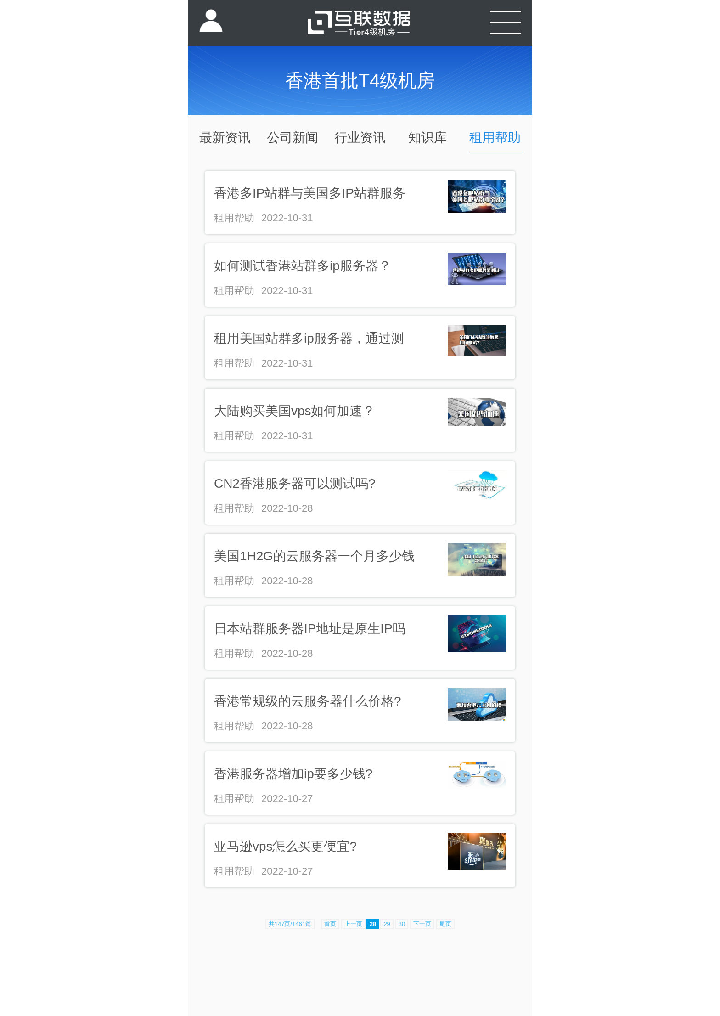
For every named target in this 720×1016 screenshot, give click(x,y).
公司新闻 (292, 137)
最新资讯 (225, 137)
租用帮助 (495, 137)
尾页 (445, 923)
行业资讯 (360, 137)
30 (402, 923)
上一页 (353, 923)
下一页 (422, 923)
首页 (330, 923)
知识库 (427, 137)
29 (386, 923)
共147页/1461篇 (290, 923)
